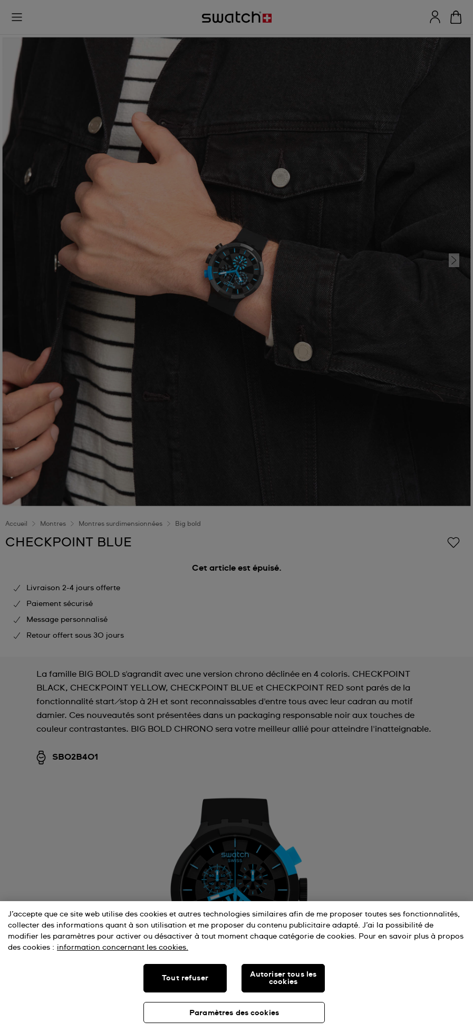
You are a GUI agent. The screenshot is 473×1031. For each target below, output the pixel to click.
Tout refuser (185, 978)
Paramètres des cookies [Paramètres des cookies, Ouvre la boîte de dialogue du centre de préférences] (234, 1013)
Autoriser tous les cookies (283, 978)
